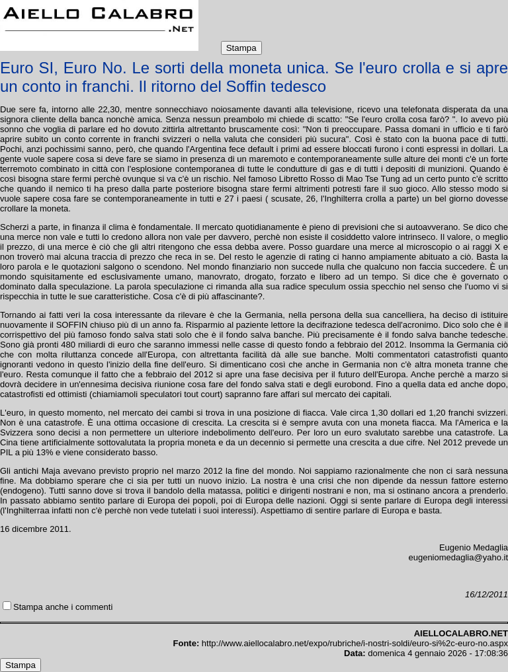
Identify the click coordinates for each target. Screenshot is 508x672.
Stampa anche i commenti (62, 607)
